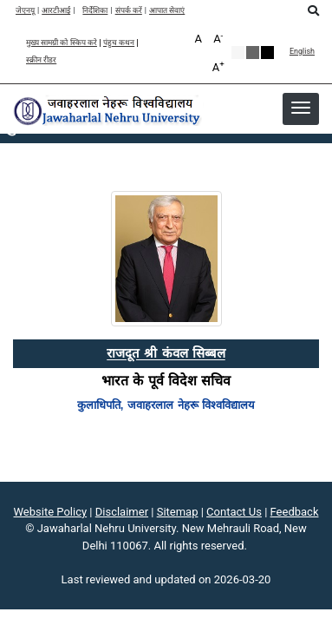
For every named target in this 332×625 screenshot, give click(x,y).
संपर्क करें (128, 11)
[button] (300, 108)
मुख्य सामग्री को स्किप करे (61, 43)
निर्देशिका (94, 11)
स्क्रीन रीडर (41, 60)
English (302, 52)
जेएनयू (25, 11)
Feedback (294, 511)
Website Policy (51, 511)
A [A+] (218, 66)
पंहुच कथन (118, 43)
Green (252, 52)
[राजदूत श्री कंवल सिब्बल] (166, 352)
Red (267, 52)
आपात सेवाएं (167, 11)
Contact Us (234, 511)
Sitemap (178, 511)
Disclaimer (121, 511)
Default (237, 52)
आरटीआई (56, 11)
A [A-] (218, 37)
